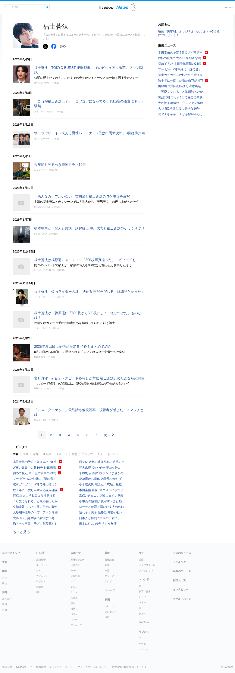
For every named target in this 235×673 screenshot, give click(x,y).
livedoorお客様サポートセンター (130, 667)
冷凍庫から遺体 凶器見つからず (100, 478)
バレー (74, 619)
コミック (143, 649)
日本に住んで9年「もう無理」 (99, 523)
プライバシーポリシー (62, 667)
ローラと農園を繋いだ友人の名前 (101, 506)
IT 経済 (47, 454)
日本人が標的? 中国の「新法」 (99, 518)
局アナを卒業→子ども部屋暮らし (35, 523)
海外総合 (7, 599)
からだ (142, 597)
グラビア (109, 576)
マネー (142, 602)
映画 (107, 599)
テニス (74, 592)
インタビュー (180, 589)
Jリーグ (74, 570)
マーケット (42, 565)
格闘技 (74, 597)
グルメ (142, 613)
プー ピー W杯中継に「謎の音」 (34, 478)
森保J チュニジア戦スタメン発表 (101, 495)
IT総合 (39, 586)
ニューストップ (11, 552)
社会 (4, 577)
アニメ (142, 638)
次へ (107, 435)
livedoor (228, 7)
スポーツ (61, 454)
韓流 (107, 570)
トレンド (113, 454)
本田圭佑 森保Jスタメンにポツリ (101, 490)
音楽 (107, 565)
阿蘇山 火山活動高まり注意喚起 (34, 495)
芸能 (74, 454)
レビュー (109, 606)
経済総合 (41, 559)
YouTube (144, 622)
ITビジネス (42, 581)
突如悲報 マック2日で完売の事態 (35, 506)
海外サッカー (77, 559)
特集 (107, 617)
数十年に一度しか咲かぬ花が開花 (35, 490)
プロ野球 (75, 576)
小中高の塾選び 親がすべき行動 (100, 501)
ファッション (146, 570)
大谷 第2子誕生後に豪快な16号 (33, 518)
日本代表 (75, 565)
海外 (35, 454)
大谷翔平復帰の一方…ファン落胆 (35, 512)
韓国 (4, 604)
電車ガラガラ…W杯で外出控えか (35, 484)
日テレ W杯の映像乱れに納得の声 (102, 462)
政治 (4, 583)
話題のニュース (182, 571)
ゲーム (142, 643)
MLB (72, 581)
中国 (4, 610)
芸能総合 (109, 559)
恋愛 (141, 559)
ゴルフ (74, 586)
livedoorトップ (24, 667)
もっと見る (21, 532)
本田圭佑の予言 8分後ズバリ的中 (35, 462)
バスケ (74, 614)
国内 (25, 454)
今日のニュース (182, 552)
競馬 (72, 603)
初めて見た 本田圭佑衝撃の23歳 (34, 473)
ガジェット (42, 576)
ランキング (179, 562)
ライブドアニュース (114, 7)
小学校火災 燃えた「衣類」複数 (100, 484)
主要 (15, 454)
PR (38, 592)
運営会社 (7, 667)
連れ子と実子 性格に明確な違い (100, 512)
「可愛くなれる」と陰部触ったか (35, 501)
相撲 (72, 608)
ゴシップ (87, 454)
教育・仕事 (145, 591)
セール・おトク (182, 598)
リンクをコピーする (63, 46)
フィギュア (76, 625)
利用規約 (41, 667)
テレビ (108, 581)
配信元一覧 (179, 580)
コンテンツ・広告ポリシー (93, 667)
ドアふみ (133, 7)
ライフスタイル (147, 565)
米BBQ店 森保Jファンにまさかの (101, 473)
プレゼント (110, 611)
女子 (100, 454)
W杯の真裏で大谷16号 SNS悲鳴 (34, 467)
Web (38, 570)
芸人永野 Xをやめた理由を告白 (100, 467)
